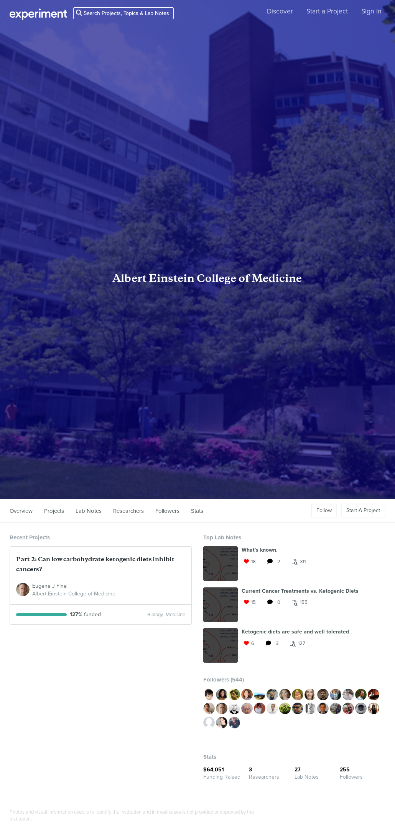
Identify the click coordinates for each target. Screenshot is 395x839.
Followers (167, 510)
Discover (280, 11)
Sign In (371, 11)
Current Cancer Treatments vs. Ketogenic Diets (300, 591)
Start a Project (327, 11)
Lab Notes (89, 510)
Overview (21, 510)
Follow (324, 510)
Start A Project (363, 510)
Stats (197, 510)
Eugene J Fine (49, 586)
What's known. (260, 550)
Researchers (128, 510)
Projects (54, 510)
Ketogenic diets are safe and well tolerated (295, 631)
